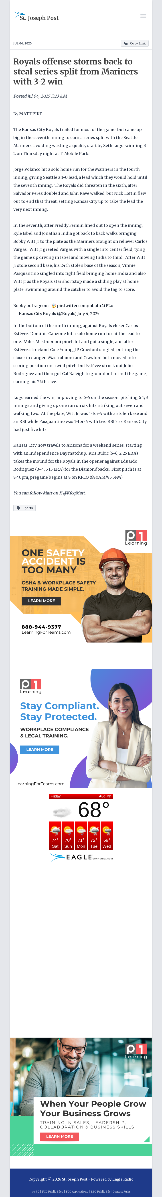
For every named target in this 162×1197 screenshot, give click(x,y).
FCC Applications (77, 1191)
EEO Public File (101, 1191)
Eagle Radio (123, 1179)
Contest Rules (122, 1191)
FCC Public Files (52, 1191)
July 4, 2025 (88, 313)
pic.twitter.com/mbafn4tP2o (85, 305)
